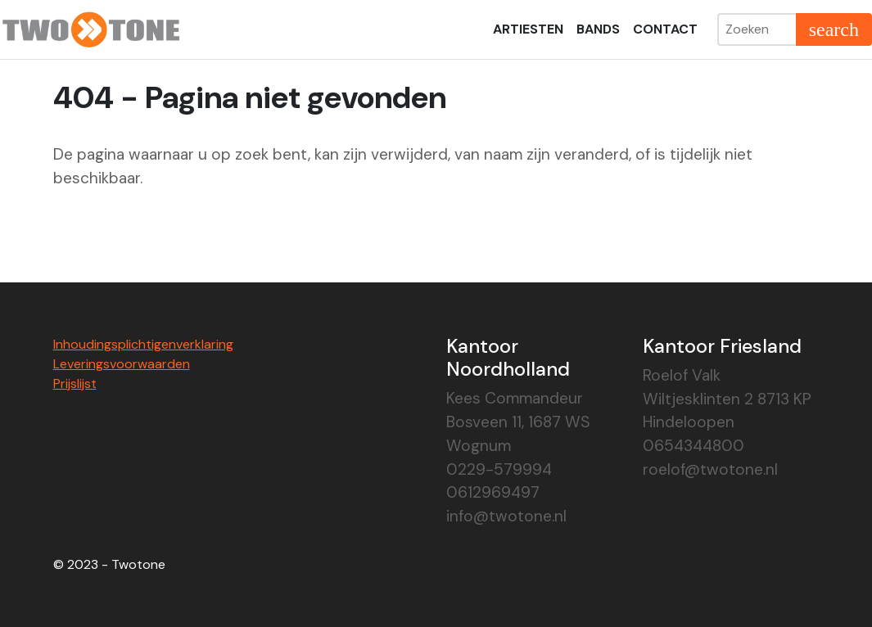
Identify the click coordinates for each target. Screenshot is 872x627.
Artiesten (528, 29)
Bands (598, 29)
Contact (665, 29)
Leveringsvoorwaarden (121, 363)
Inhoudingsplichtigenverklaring (143, 344)
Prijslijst (75, 383)
